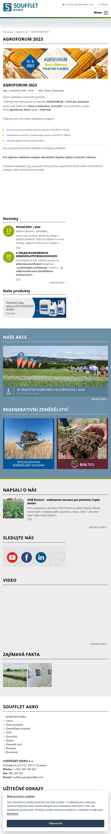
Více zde (10, 313)
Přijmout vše (55, 823)
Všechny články (97, 527)
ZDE (29, 166)
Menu (98, 12)
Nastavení (12, 813)
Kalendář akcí (22, 32)
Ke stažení (12, 752)
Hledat (104, 4)
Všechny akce (98, 399)
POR (8, 732)
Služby (10, 740)
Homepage (8, 32)
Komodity (11, 736)
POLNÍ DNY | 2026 (28, 227)
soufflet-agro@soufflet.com (79, 4)
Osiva (9, 720)
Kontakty (11, 748)
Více (18, 247)
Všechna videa (98, 644)
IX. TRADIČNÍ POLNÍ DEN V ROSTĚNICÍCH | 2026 (51, 389)
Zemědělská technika (18, 728)
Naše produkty (14, 724)
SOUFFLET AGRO (16, 716)
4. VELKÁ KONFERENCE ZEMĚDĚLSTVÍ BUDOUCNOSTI (36, 254)
